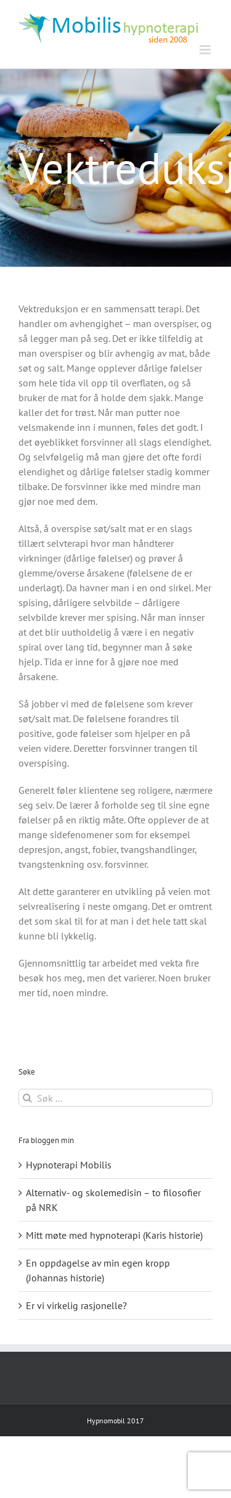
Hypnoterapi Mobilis (68, 1165)
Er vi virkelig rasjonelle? (76, 1305)
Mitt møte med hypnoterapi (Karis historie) (114, 1235)
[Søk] (27, 1098)
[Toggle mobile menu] (206, 49)
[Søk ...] (115, 1098)
